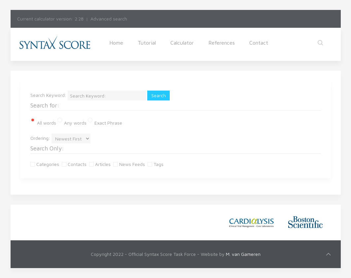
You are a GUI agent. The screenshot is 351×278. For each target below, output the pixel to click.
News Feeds (129, 164)
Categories (45, 164)
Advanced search (108, 18)
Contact (258, 43)
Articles (100, 164)
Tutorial (147, 43)
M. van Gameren (243, 254)
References (221, 43)
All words (43, 122)
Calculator (182, 43)
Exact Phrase (105, 122)
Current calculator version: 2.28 (50, 18)
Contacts (75, 164)
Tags (156, 164)
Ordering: (40, 138)
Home (116, 43)
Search (158, 95)
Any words (72, 122)
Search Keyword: (48, 95)
